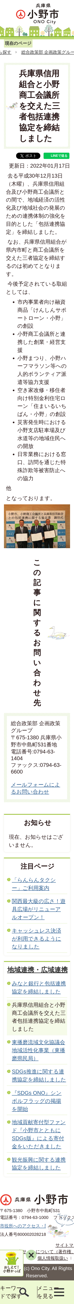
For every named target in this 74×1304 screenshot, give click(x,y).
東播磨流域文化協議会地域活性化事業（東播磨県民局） (38, 1050)
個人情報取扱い (52, 1258)
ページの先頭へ (60, 1225)
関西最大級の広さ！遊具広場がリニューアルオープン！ (39, 909)
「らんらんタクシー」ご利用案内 (34, 884)
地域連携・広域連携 (37, 970)
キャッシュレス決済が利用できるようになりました (36, 939)
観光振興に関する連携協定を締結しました (39, 1164)
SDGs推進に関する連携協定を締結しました (39, 1075)
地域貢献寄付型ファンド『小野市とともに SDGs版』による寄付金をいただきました (39, 1134)
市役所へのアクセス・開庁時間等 (33, 1225)
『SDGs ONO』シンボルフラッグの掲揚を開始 (37, 1101)
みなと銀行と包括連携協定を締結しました (39, 987)
